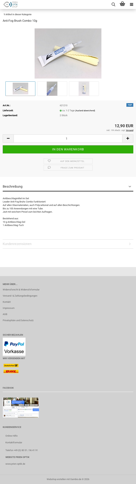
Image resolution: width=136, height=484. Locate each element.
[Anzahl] (68, 138)
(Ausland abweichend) (85, 110)
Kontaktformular (13, 442)
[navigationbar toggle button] (131, 4)
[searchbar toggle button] (113, 4)
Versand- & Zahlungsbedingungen (20, 295)
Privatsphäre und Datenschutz (18, 320)
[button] (8, 138)
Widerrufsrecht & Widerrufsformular (21, 289)
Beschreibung (12, 186)
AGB (5, 314)
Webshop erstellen (56, 479)
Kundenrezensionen (17, 244)
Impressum (8, 308)
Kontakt (7, 302)
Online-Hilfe (11, 435)
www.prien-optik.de (15, 463)
